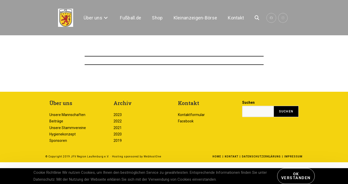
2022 (118, 143)
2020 (118, 156)
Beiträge (56, 143)
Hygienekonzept (62, 156)
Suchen (248, 124)
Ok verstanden (296, 176)
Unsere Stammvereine (67, 149)
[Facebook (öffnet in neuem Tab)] (271, 18)
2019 (118, 162)
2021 (118, 149)
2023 (118, 136)
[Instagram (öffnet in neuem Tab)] (283, 18)
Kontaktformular (191, 136)
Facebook (186, 143)
